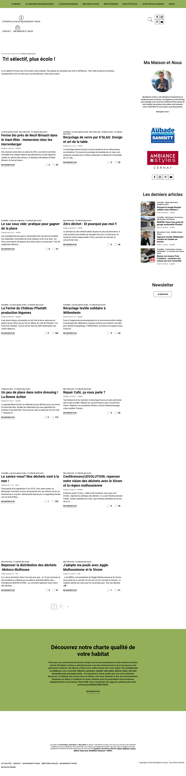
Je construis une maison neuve (39, 4)
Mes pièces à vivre (91, 4)
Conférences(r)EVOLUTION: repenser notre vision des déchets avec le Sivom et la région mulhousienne (91, 483)
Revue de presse (8, 772)
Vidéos (172, 4)
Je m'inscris (162, 295)
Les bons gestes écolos (9, 132)
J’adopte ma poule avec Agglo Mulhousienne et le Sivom (88, 572)
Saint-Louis (84, 756)
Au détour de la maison (153, 4)
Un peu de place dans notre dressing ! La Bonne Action (24, 394)
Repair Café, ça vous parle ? (86, 392)
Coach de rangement (17, 221)
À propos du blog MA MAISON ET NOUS (21, 21)
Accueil (3, 54)
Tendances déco (107, 132)
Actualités (66, 132)
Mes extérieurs (111, 4)
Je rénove (15, 4)
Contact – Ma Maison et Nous (17, 31)
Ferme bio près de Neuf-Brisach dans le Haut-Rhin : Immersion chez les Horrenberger (31, 139)
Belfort (109, 756)
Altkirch (76, 756)
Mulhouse (126, 754)
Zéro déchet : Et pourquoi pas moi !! (92, 224)
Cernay (132, 754)
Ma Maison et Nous (68, 769)
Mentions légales (50, 769)
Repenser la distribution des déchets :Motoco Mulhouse (24, 572)
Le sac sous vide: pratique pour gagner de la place (27, 226)
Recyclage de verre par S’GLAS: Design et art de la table (89, 139)
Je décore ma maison (68, 4)
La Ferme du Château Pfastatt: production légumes (26, 310)
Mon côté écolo (130, 4)
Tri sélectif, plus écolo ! (39, 132)
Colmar (119, 754)
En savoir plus (8, 165)
